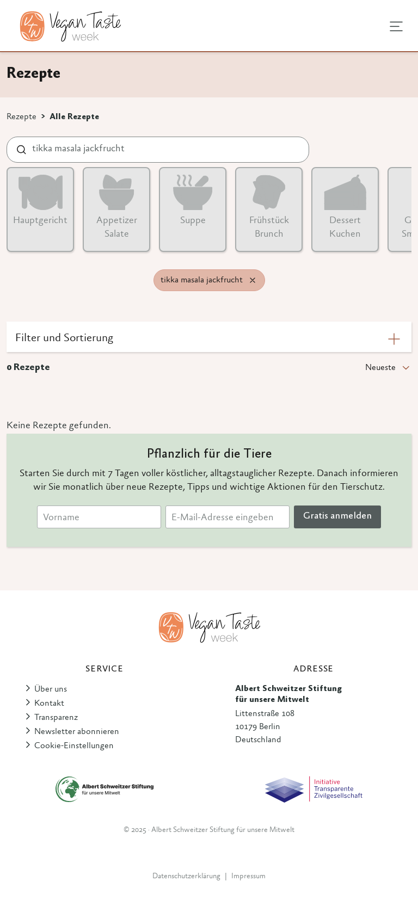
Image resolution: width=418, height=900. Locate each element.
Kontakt (49, 703)
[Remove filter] (252, 280)
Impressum (248, 876)
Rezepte (21, 117)
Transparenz (56, 717)
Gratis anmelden (337, 516)
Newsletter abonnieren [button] (76, 732)
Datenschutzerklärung (186, 876)
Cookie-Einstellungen (74, 746)
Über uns (50, 689)
